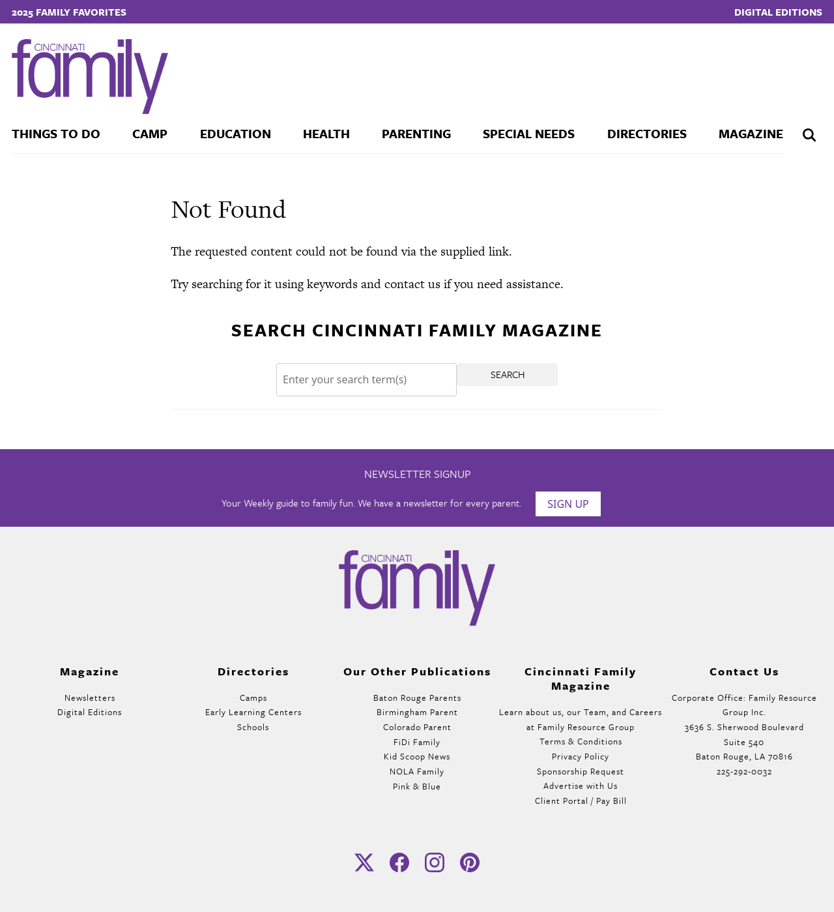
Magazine (751, 133)
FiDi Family (417, 741)
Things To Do (56, 133)
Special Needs (529, 133)
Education (235, 133)
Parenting (416, 133)
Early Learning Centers (253, 711)
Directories (647, 133)
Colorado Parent (417, 726)
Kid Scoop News (417, 756)
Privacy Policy (580, 756)
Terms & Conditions (580, 741)
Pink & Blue (417, 786)
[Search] (366, 379)
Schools (253, 726)
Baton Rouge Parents (417, 697)
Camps (253, 697)
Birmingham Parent (417, 711)
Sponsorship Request (580, 771)
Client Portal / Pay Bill (581, 800)
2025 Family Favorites (69, 12)
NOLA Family (417, 771)
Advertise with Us (580, 785)
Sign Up (568, 504)
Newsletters (90, 697)
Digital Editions (778, 12)
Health (326, 133)
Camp (149, 133)
